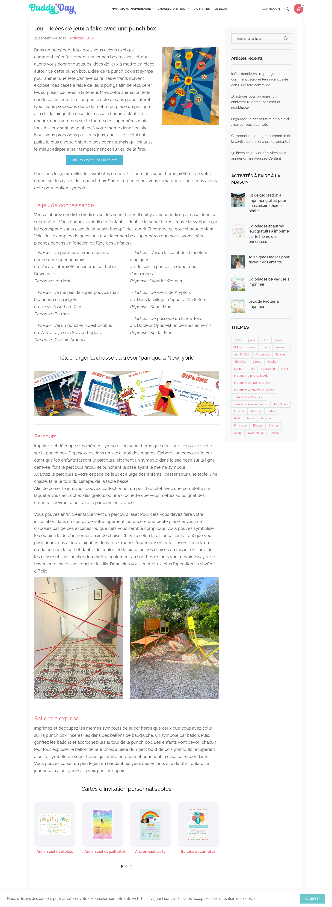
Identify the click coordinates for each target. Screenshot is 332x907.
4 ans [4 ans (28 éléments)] (237, 340)
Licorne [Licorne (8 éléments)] (239, 411)
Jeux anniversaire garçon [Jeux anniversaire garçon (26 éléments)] (250, 404)
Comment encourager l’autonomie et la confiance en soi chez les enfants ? (260, 138)
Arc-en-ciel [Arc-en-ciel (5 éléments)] (241, 354)
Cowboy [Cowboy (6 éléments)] (272, 361)
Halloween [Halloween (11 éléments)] (268, 368)
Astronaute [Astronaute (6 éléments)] (262, 354)
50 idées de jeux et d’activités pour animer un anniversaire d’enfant (258, 156)
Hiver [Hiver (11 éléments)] (284, 368)
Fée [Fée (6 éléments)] (252, 368)
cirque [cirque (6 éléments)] (257, 361)
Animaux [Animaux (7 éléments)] (282, 347)
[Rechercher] (286, 8)
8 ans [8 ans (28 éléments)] (237, 347)
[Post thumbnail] (238, 204)
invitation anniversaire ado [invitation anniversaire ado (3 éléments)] (251, 375)
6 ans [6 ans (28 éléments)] (265, 340)
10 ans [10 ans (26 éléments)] (265, 347)
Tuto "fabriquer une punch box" (94, 160)
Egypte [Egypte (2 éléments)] (238, 368)
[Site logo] (52, 8)
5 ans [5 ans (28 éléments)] (251, 340)
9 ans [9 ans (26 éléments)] (251, 347)
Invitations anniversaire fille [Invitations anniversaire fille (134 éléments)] (252, 383)
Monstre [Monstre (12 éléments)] (255, 411)
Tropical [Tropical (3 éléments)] (275, 432)
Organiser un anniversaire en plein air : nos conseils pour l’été (260, 122)
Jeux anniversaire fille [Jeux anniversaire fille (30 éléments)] (248, 397)
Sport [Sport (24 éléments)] (237, 432)
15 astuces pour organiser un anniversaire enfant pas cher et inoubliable (255, 102)
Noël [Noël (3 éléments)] (237, 418)
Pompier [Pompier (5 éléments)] (266, 418)
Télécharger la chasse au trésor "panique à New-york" (126, 357)
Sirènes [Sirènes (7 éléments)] (274, 425)
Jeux (90, 38)
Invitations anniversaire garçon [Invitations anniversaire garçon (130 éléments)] (254, 390)
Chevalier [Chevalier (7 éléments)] (240, 361)
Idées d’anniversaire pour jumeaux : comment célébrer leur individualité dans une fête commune (259, 79)
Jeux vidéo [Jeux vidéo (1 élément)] (280, 404)
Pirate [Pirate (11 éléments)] (250, 418)
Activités (76, 38)
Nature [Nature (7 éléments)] (271, 411)
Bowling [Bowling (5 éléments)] (281, 354)
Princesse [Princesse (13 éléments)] (240, 425)
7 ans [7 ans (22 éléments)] (278, 340)
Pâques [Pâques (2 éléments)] (258, 425)
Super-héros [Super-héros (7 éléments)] (255, 432)
